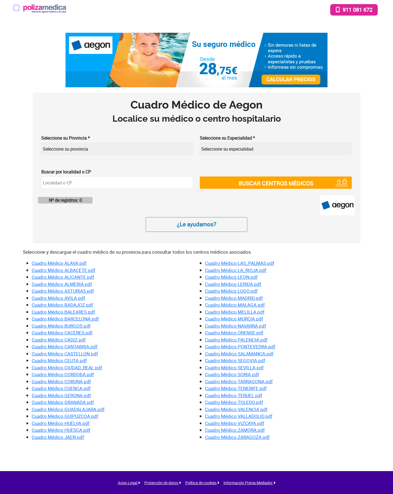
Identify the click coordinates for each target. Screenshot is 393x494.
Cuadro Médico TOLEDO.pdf (234, 402)
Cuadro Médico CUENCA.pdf (61, 388)
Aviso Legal (129, 482)
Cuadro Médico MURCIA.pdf (234, 319)
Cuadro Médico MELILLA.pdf (234, 312)
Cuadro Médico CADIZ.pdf (59, 340)
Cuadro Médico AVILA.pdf (58, 298)
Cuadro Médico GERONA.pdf (61, 395)
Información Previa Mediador (249, 482)
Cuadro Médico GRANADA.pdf (63, 402)
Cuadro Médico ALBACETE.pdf (63, 270)
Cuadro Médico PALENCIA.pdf (236, 340)
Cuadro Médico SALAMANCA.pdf (239, 354)
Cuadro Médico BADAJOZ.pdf (62, 305)
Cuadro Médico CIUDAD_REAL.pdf (67, 367)
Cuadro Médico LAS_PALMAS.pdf (239, 263)
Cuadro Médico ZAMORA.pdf (235, 430)
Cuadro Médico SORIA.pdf (232, 374)
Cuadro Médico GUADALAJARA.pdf (68, 409)
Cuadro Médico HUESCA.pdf (61, 430)
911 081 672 (354, 9)
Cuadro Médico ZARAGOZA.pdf (237, 437)
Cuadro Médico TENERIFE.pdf (236, 388)
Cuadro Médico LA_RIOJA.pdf (235, 270)
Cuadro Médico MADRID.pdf (234, 298)
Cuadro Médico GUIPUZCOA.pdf (65, 416)
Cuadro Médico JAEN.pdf (58, 437)
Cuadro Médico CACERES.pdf (62, 333)
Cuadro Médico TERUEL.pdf (233, 395)
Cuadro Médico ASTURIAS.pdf (63, 291)
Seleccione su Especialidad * (227, 138)
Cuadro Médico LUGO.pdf (231, 291)
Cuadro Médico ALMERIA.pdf (62, 284)
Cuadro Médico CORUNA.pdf (61, 381)
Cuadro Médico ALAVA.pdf (59, 263)
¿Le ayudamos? (196, 224)
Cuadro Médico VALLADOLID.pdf (238, 416)
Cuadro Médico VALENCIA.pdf (236, 409)
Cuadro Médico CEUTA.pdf (59, 360)
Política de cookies (202, 482)
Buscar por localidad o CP (66, 172)
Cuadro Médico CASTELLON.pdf (65, 354)
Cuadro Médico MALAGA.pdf (235, 305)
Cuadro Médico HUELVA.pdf (61, 423)
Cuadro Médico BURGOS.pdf (61, 326)
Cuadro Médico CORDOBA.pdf (63, 374)
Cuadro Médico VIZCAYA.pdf (234, 423)
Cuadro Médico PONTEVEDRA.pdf (240, 346)
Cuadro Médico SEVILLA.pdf (234, 367)
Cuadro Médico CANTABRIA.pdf (64, 346)
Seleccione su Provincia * (65, 138)
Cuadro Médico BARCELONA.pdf (65, 319)
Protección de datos (162, 482)
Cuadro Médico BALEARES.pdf (63, 312)
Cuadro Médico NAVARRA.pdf (235, 326)
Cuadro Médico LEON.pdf (231, 277)
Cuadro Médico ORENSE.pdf (234, 333)
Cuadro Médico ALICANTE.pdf (63, 277)
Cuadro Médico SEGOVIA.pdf (235, 360)
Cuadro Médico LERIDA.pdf (233, 284)
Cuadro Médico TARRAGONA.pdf (239, 381)
